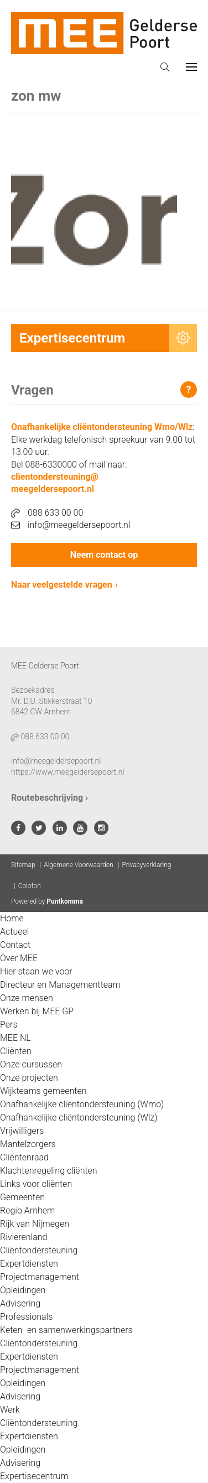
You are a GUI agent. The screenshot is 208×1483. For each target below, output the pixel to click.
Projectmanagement (39, 1277)
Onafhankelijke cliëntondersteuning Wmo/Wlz (102, 427)
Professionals (26, 1316)
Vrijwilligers (22, 1131)
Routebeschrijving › (49, 797)
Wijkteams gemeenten (43, 1091)
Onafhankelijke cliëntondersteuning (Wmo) (82, 1104)
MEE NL (15, 1038)
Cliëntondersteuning (38, 1250)
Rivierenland (23, 1237)
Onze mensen (26, 998)
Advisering (20, 1303)
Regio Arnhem (27, 1210)
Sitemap (23, 865)
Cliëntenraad (24, 1157)
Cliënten (16, 1051)
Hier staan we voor (36, 971)
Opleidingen (22, 1290)
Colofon (29, 886)
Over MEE (19, 958)
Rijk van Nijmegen (34, 1223)
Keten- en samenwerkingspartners (66, 1330)
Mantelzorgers (28, 1144)
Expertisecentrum (34, 1476)
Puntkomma (64, 901)
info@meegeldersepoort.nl (71, 525)
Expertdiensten (29, 1263)
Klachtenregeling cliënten (48, 1170)
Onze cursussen (31, 1064)
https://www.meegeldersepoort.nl (67, 772)
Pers (9, 1024)
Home (12, 918)
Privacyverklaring (146, 865)
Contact (15, 945)
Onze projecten (29, 1077)
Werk (10, 1409)
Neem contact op (104, 554)
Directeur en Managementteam (60, 984)
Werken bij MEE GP (37, 1011)
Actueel (14, 931)
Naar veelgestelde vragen (61, 584)
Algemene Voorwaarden (78, 865)
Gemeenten (22, 1197)
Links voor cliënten (36, 1184)
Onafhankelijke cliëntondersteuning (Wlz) (79, 1117)
